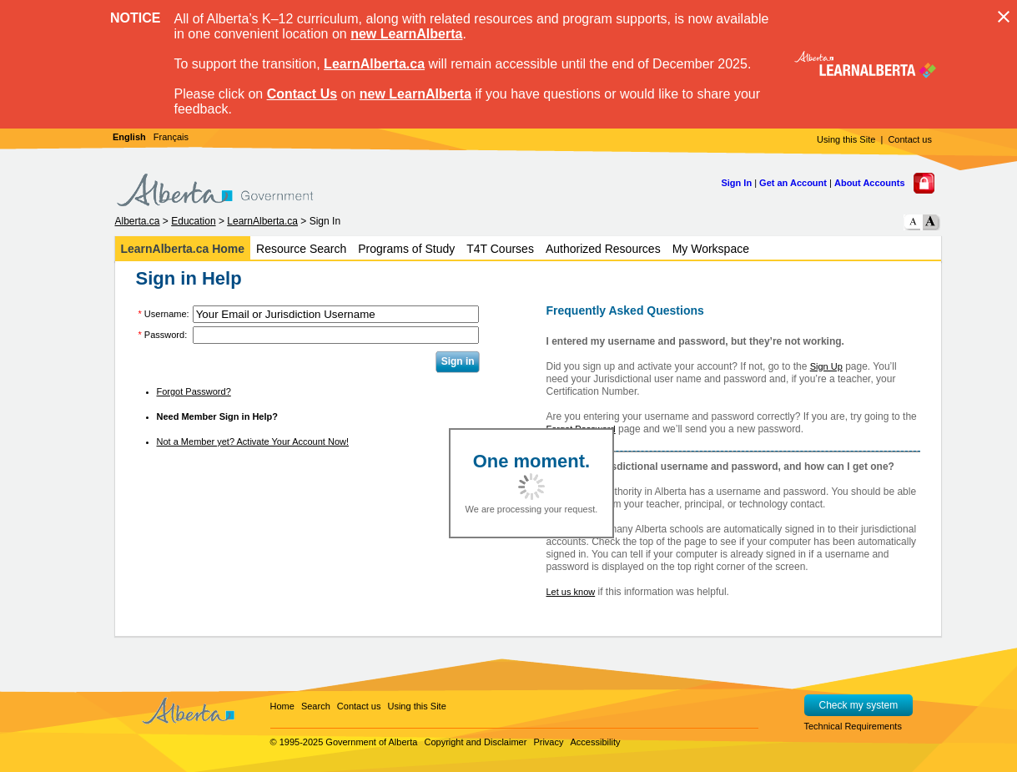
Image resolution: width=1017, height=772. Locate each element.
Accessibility (596, 742)
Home (282, 706)
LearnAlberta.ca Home (183, 248)
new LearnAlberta (406, 34)
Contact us (910, 139)
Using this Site (846, 139)
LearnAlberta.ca (374, 64)
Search (315, 706)
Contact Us (302, 94)
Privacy (548, 742)
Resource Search (301, 248)
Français (171, 137)
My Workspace (710, 248)
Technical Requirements (853, 726)
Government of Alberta (371, 742)
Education (193, 221)
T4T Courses (500, 248)
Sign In (736, 183)
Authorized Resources (603, 248)
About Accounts (869, 183)
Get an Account (793, 183)
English (129, 137)
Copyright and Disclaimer (475, 742)
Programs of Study (406, 248)
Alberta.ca (137, 221)
